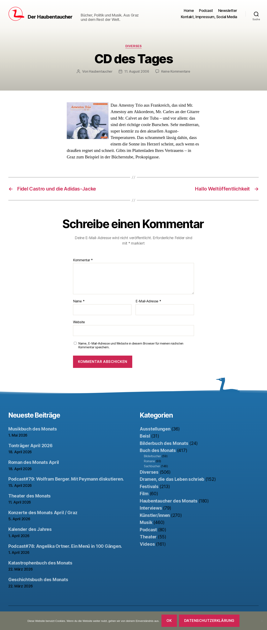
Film (144, 493)
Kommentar (83, 260)
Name (78, 301)
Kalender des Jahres (30, 529)
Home (189, 10)
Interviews (151, 508)
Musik (146, 522)
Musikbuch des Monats (32, 429)
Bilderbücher (152, 456)
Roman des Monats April (33, 462)
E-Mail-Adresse (148, 301)
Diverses (133, 46)
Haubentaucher (100, 71)
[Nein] (262, 621)
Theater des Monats (29, 496)
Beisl (145, 436)
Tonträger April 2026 (30, 445)
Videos (147, 544)
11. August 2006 (136, 71)
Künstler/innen (155, 515)
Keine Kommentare (175, 71)
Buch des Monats (158, 450)
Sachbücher (152, 466)
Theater (148, 536)
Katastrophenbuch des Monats (40, 563)
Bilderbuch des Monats (164, 443)
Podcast (206, 10)
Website (79, 322)
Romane (149, 461)
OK (169, 621)
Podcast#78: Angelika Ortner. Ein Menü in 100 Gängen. (65, 546)
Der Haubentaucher (50, 16)
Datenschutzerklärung (209, 621)
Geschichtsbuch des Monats (38, 579)
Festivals (149, 486)
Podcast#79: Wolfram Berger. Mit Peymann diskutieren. (66, 479)
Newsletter (227, 10)
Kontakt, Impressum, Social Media (209, 17)
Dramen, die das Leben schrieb (172, 479)
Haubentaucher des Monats (169, 501)
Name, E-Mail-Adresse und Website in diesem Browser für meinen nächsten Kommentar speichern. (130, 345)
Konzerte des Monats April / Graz (42, 512)
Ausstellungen (155, 429)
